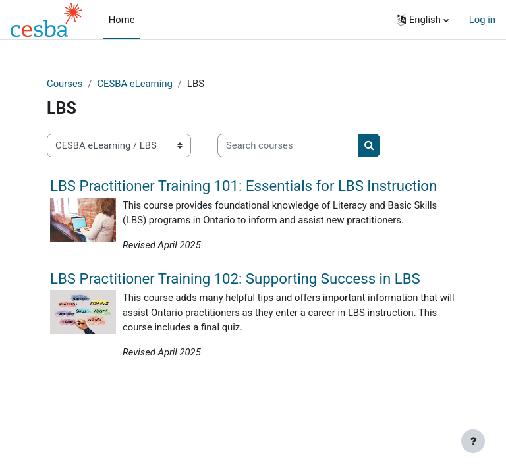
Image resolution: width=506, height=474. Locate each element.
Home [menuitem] (122, 20)
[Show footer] (473, 441)
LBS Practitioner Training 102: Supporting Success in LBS (235, 278)
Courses (64, 84)
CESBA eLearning (134, 84)
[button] (422, 20)
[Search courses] (287, 145)
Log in (482, 20)
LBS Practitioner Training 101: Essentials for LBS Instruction (243, 185)
